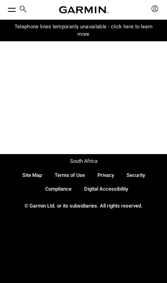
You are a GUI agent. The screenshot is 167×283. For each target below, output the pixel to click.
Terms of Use (70, 175)
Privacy (105, 175)
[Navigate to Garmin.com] (83, 10)
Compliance (58, 189)
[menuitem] (23, 10)
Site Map (32, 175)
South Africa (83, 161)
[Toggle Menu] (4, 8)
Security (136, 175)
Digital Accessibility (106, 189)
